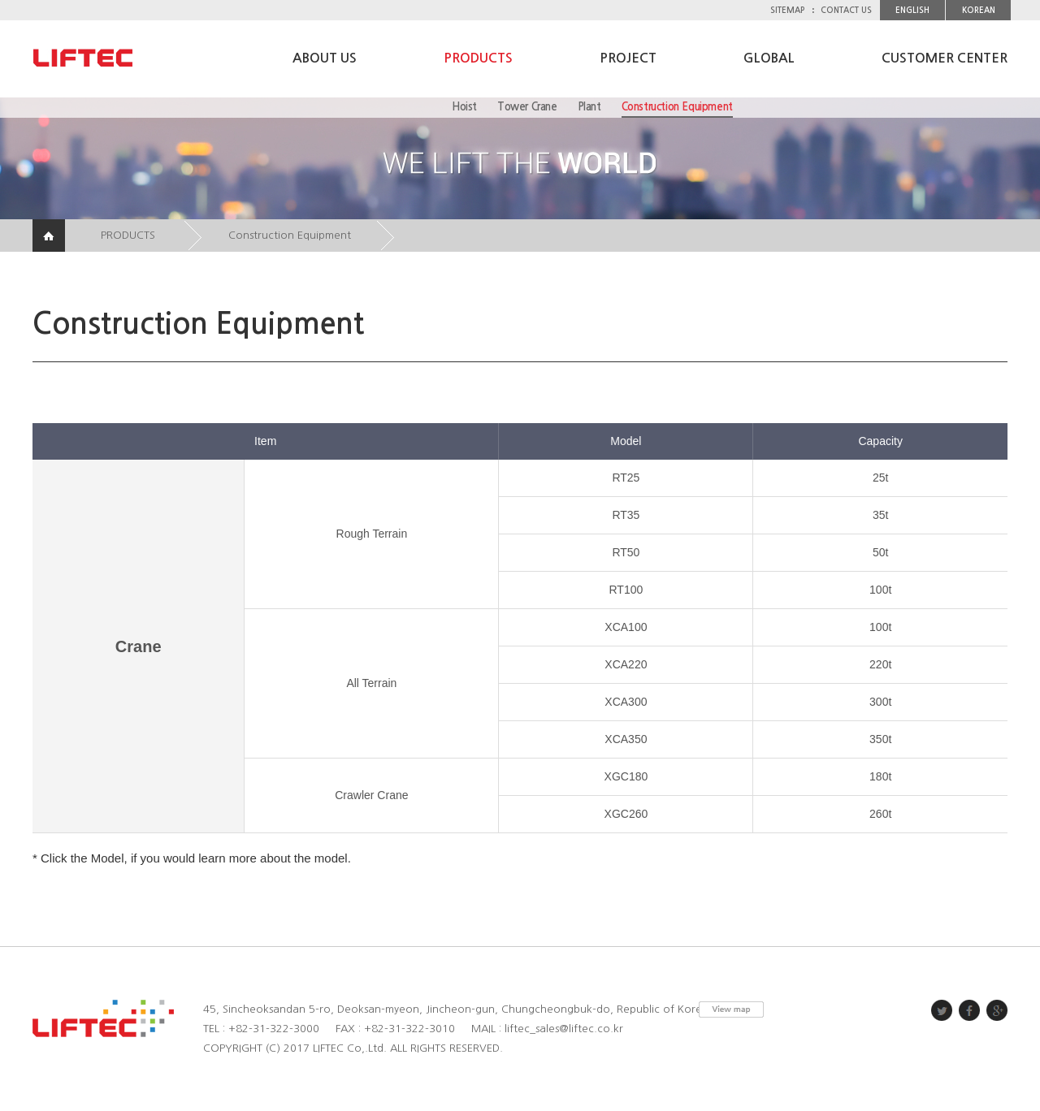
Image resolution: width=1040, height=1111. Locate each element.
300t (880, 701)
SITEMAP (787, 10)
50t (880, 552)
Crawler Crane (371, 795)
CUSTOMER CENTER (945, 58)
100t (880, 589)
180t (880, 776)
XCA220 (625, 664)
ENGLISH (912, 10)
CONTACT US (846, 10)
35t (880, 514)
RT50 (625, 552)
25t (880, 477)
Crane (138, 646)
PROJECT (628, 58)
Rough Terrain (372, 533)
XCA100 (625, 626)
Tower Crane (527, 107)
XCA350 (625, 739)
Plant (589, 107)
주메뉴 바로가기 (0, 0)
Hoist (464, 107)
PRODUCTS (478, 58)
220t (880, 664)
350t (880, 739)
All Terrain (371, 683)
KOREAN (978, 10)
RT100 (626, 589)
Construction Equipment (677, 107)
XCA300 (625, 701)
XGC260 (626, 813)
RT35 (625, 514)
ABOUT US (324, 58)
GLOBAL (769, 58)
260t (880, 813)
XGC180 (626, 776)
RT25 (625, 477)
